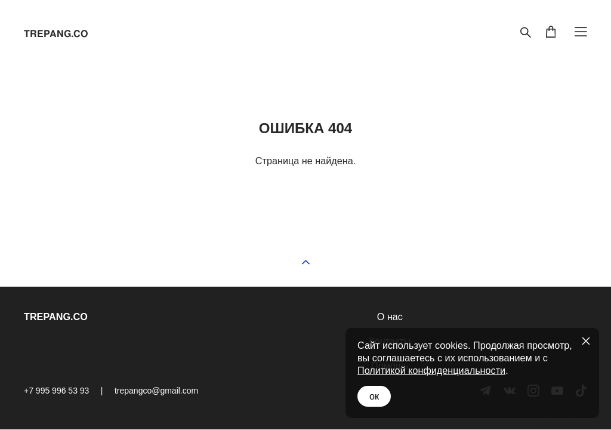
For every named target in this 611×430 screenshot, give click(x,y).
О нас (390, 316)
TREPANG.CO (56, 34)
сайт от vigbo (564, 425)
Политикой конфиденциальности (431, 370)
